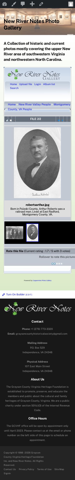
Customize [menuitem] (13, 4)
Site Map (59, 469)
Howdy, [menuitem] (71, 4)
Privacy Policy (26, 469)
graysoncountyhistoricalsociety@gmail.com (37, 333)
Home (12, 104)
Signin (7, 473)
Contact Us (10, 469)
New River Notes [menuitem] (4, 4)
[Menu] (67, 13)
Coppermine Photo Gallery (42, 280)
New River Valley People (35, 104)
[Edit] (29, 295)
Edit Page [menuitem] (41, 4)
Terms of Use (44, 469)
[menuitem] (22, 4)
